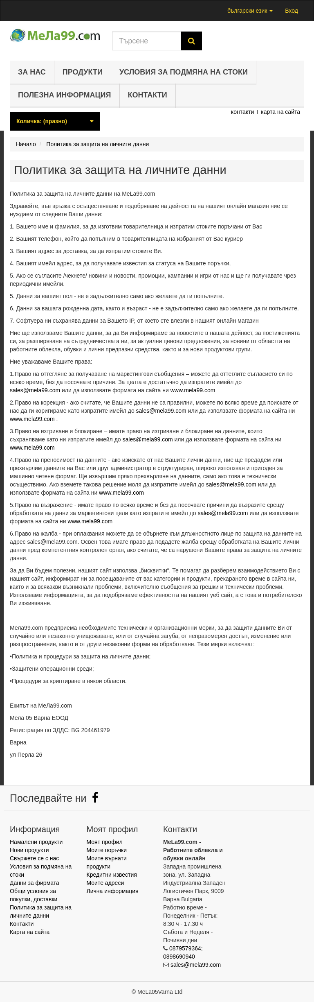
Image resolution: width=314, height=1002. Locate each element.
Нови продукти (29, 850)
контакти (242, 112)
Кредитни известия (112, 874)
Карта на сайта (29, 932)
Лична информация (113, 891)
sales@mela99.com (35, 390)
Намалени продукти (36, 842)
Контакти (147, 95)
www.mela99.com (192, 390)
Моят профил (105, 842)
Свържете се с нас (34, 858)
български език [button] (250, 10)
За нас (32, 72)
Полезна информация (64, 95)
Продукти (83, 72)
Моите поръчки (107, 850)
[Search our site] (147, 41)
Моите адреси (105, 883)
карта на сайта (280, 112)
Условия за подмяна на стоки (183, 72)
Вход (291, 10)
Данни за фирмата (34, 883)
